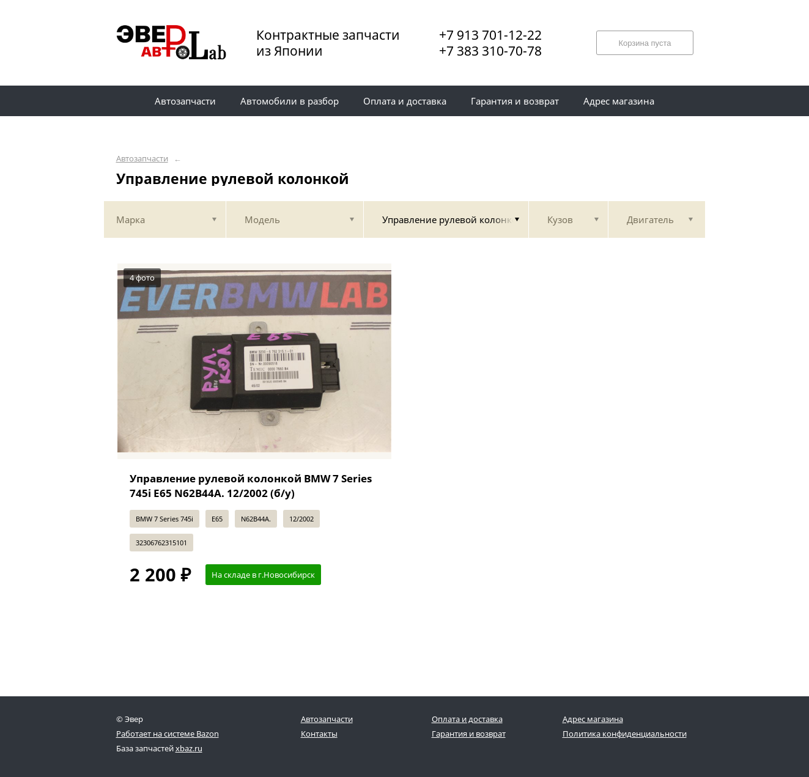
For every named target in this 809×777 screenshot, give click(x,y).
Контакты (319, 733)
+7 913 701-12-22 (490, 35)
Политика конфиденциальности (625, 733)
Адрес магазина (593, 718)
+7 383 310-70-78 (490, 51)
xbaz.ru (188, 748)
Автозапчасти (142, 159)
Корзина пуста (644, 43)
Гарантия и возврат (469, 733)
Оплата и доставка (467, 718)
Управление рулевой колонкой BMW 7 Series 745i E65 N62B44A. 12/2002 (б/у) (251, 485)
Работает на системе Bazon (167, 733)
